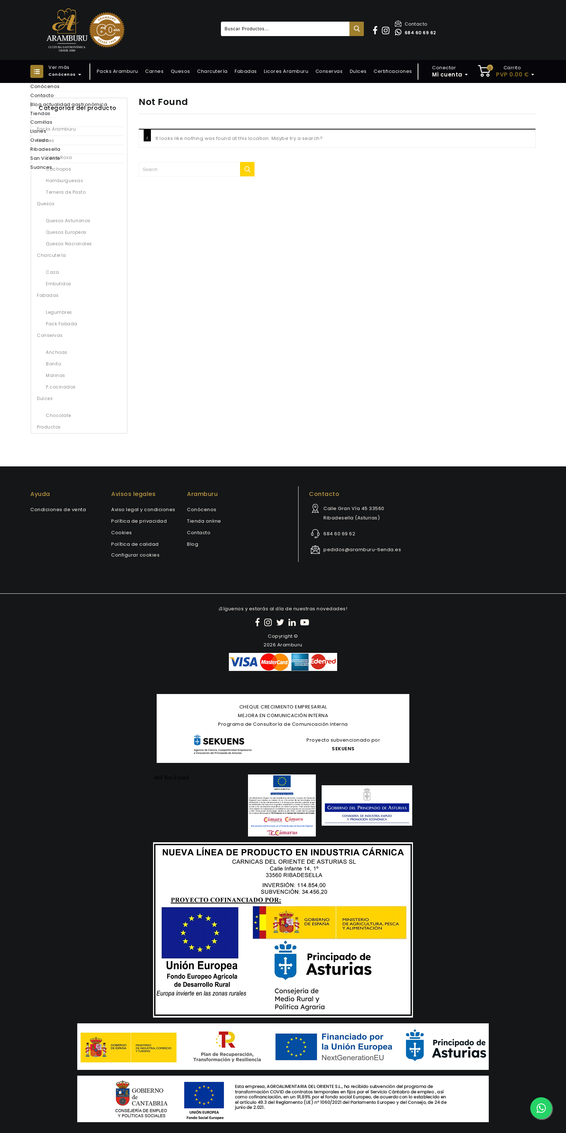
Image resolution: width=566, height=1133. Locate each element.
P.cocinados (61, 387)
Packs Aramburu (117, 71)
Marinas (55, 375)
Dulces (358, 71)
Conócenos (45, 86)
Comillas (41, 122)
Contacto (411, 24)
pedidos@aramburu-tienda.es (362, 549)
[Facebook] (258, 622)
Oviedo (39, 140)
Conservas (329, 71)
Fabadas (246, 71)
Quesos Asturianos (68, 221)
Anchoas (57, 352)
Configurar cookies (135, 555)
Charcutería (212, 71)
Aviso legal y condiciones (143, 509)
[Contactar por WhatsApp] (541, 1108)
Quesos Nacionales (69, 244)
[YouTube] (305, 622)
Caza (52, 272)
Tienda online (204, 521)
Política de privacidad (139, 521)
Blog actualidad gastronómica (68, 104)
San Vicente (45, 158)
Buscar (356, 29)
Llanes (38, 131)
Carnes (154, 71)
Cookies (121, 532)
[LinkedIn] (293, 622)
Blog (192, 544)
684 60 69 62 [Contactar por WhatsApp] (415, 33)
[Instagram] (269, 622)
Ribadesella (45, 149)
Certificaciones (393, 71)
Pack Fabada (62, 324)
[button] (376, 30)
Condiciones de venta (58, 509)
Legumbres (59, 312)
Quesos (180, 71)
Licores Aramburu (286, 71)
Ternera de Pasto (66, 192)
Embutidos (58, 284)
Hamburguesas (64, 180)
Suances (41, 167)
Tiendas (40, 113)
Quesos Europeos (66, 232)
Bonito (53, 364)
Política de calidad (135, 544)
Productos (49, 427)
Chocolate (58, 415)
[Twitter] (281, 622)
